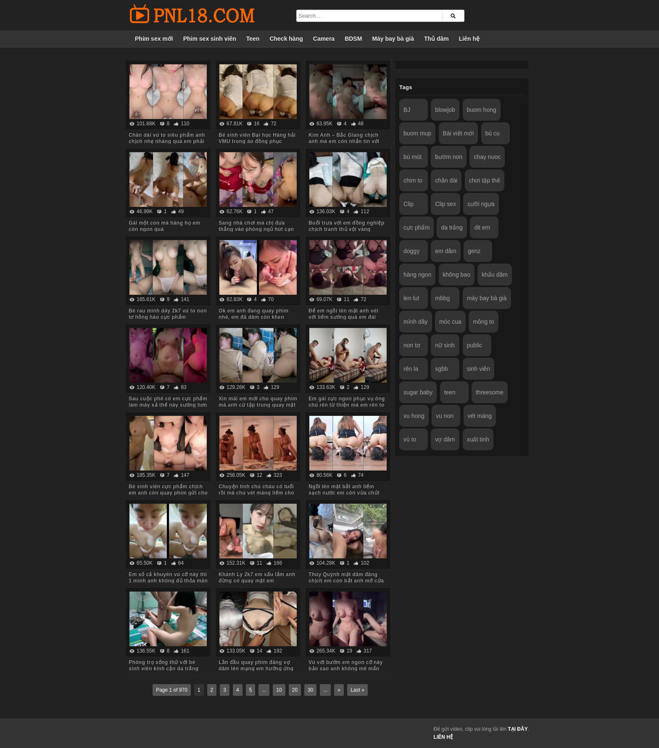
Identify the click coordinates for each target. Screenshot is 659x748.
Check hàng (286, 38)
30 (310, 690)
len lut (411, 298)
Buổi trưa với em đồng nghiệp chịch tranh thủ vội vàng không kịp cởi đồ (346, 229)
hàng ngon (417, 274)
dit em (482, 227)
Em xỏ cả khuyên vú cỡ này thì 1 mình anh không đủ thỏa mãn (168, 577)
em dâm (445, 251)
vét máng (480, 415)
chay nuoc (487, 156)
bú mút (412, 156)
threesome (489, 392)
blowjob (445, 109)
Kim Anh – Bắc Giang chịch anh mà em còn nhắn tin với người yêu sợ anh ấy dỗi (343, 141)
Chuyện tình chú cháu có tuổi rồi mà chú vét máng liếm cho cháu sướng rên (256, 493)
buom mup (417, 133)
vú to (409, 439)
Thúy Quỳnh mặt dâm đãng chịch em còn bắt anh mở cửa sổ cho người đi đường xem (346, 580)
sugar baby (417, 392)
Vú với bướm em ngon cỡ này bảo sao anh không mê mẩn (345, 665)
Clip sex (445, 204)
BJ (406, 109)
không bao (456, 274)
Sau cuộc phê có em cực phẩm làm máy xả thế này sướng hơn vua (168, 405)
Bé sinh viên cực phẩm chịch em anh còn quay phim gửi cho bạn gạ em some (168, 493)
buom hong (481, 109)
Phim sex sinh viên (209, 38)
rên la (410, 368)
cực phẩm (416, 227)
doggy (411, 251)
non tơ (411, 345)
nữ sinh (444, 345)
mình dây (415, 321)
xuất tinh (478, 439)
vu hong (413, 415)
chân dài (446, 180)
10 (279, 690)
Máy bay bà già (393, 38)
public (474, 345)
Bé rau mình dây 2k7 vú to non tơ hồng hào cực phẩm (168, 314)
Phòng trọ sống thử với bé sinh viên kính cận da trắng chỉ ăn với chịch (163, 668)
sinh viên (478, 368)
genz (474, 251)
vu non (444, 415)
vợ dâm (445, 439)
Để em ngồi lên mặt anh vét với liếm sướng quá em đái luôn (343, 317)
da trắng (452, 227)
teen (450, 392)
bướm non (448, 156)
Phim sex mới (154, 38)
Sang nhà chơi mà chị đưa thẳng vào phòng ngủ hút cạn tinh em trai (256, 229)
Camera (324, 38)
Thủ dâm (436, 38)
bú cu (492, 133)
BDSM (353, 38)
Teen (253, 38)
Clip (408, 204)
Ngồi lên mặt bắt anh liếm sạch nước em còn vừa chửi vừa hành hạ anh (344, 493)
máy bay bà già (487, 298)
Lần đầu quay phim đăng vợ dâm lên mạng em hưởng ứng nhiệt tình (256, 668)
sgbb (441, 368)
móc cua (450, 321)
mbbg (442, 298)
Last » (357, 690)
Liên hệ (469, 38)
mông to (483, 321)
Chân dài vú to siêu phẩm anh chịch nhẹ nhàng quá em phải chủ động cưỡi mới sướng (167, 141)
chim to (412, 180)
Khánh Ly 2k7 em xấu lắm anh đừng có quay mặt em (257, 577)
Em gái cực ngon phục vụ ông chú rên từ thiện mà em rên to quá (346, 405)
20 (295, 690)
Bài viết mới (458, 133)
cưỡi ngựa (480, 204)
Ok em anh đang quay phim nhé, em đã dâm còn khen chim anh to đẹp (253, 317)
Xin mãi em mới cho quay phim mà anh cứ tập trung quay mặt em (258, 405)
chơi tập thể (484, 180)
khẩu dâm (495, 274)
